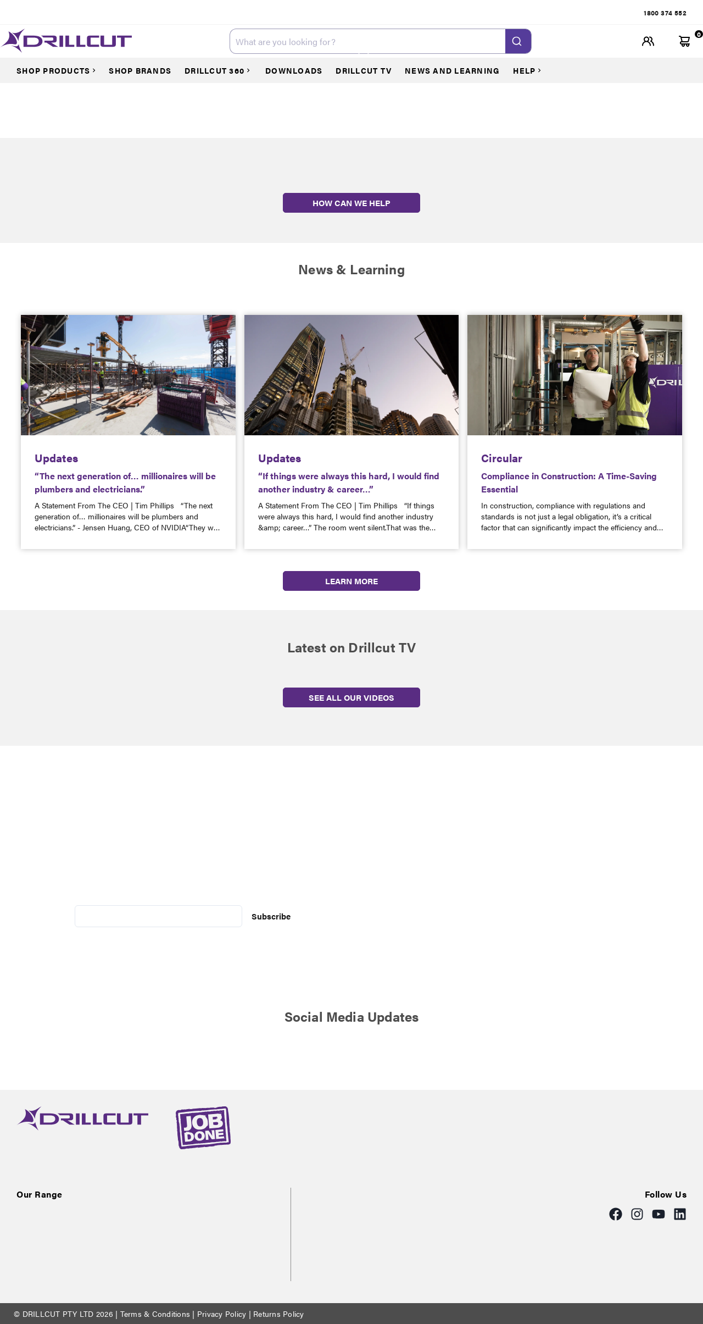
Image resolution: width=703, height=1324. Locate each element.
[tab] (665, 12)
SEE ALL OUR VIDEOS (351, 697)
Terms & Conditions (155, 1313)
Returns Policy (277, 1313)
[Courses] (61, 70)
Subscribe (271, 916)
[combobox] (381, 41)
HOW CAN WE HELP (351, 202)
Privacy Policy (222, 1313)
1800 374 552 (665, 13)
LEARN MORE (351, 580)
